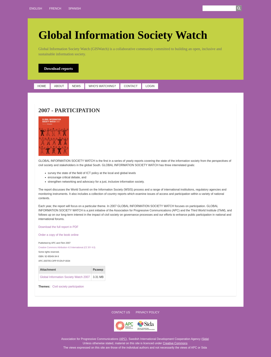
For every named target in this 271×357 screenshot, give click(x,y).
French (55, 8)
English (35, 8)
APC (123, 338)
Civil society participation (68, 286)
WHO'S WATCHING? (102, 86)
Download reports (58, 68)
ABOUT (59, 86)
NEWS (76, 86)
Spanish (74, 8)
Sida (205, 338)
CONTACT (131, 86)
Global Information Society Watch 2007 (65, 277)
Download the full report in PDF (58, 226)
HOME (42, 86)
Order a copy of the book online (58, 234)
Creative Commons (175, 343)
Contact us (120, 312)
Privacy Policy (148, 312)
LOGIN (150, 86)
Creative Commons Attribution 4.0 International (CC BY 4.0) (66, 247)
